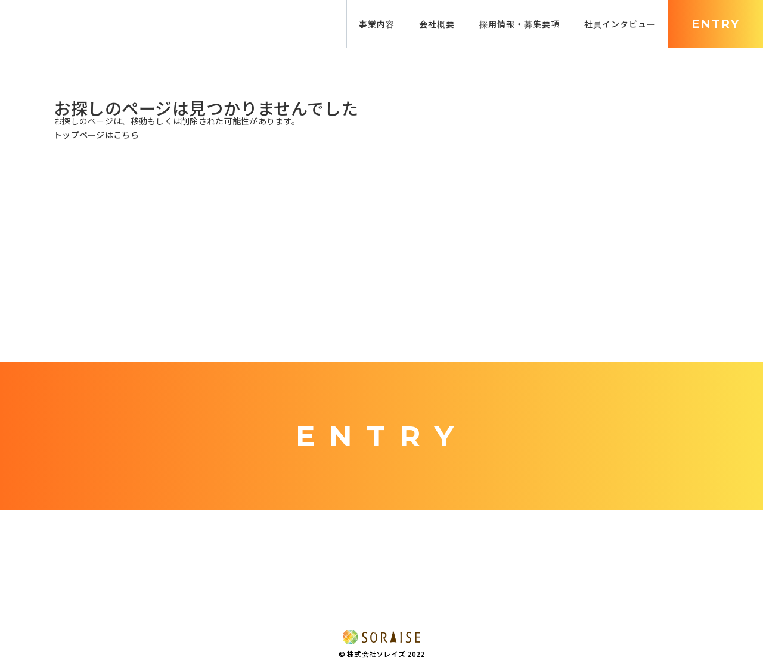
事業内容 (377, 24)
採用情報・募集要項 (519, 24)
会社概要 (437, 24)
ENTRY (715, 24)
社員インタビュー (620, 24)
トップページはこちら (96, 135)
